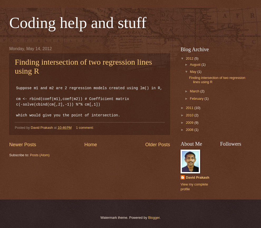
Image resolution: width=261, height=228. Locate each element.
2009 (190, 123)
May (193, 72)
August (195, 64)
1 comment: (85, 128)
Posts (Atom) (40, 155)
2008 (190, 130)
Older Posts (157, 144)
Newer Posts (22, 144)
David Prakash (197, 177)
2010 (190, 115)
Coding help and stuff (78, 22)
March (195, 91)
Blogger (154, 218)
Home (90, 144)
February (197, 99)
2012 (190, 58)
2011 (190, 108)
